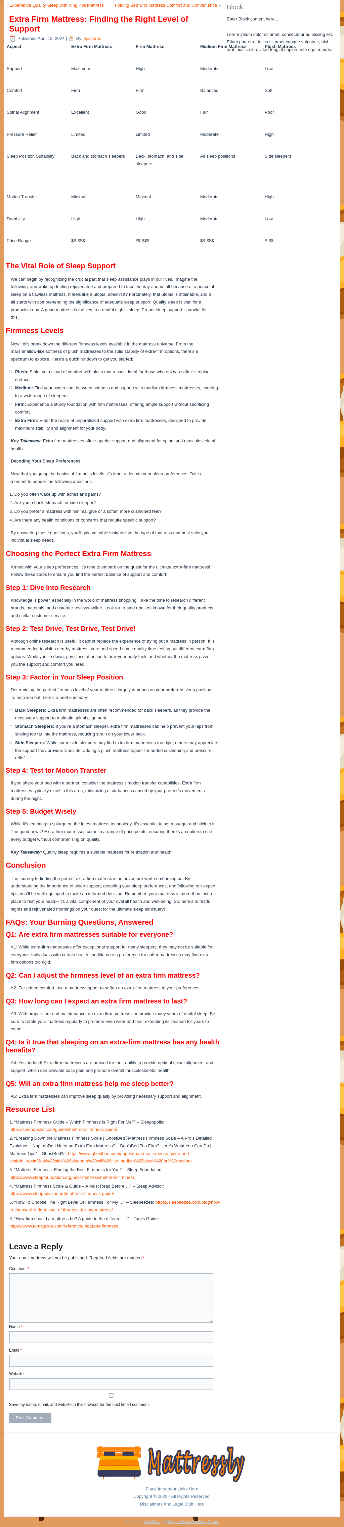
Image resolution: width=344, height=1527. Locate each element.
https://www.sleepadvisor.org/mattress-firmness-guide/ (61, 1193)
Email (15, 1350)
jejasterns (92, 38)
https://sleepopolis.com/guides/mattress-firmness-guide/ (63, 1129)
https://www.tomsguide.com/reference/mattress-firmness (63, 1226)
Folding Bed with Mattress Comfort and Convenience (166, 5)
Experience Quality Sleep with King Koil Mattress (56, 5)
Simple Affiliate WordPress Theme (193, 1522)
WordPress (152, 1522)
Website (16, 1373)
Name (16, 1326)
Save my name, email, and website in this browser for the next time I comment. (79, 1404)
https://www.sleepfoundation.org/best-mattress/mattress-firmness (72, 1177)
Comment (19, 1268)
